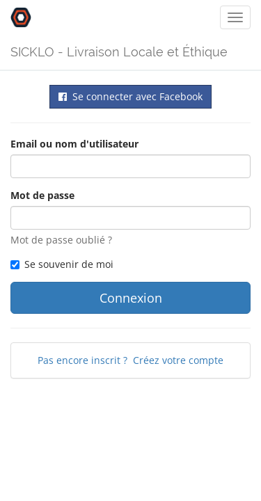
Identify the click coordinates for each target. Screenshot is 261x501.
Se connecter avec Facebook (130, 96)
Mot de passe (42, 195)
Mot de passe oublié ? (61, 239)
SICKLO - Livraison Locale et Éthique (119, 52)
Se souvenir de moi (61, 264)
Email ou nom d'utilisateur (74, 143)
